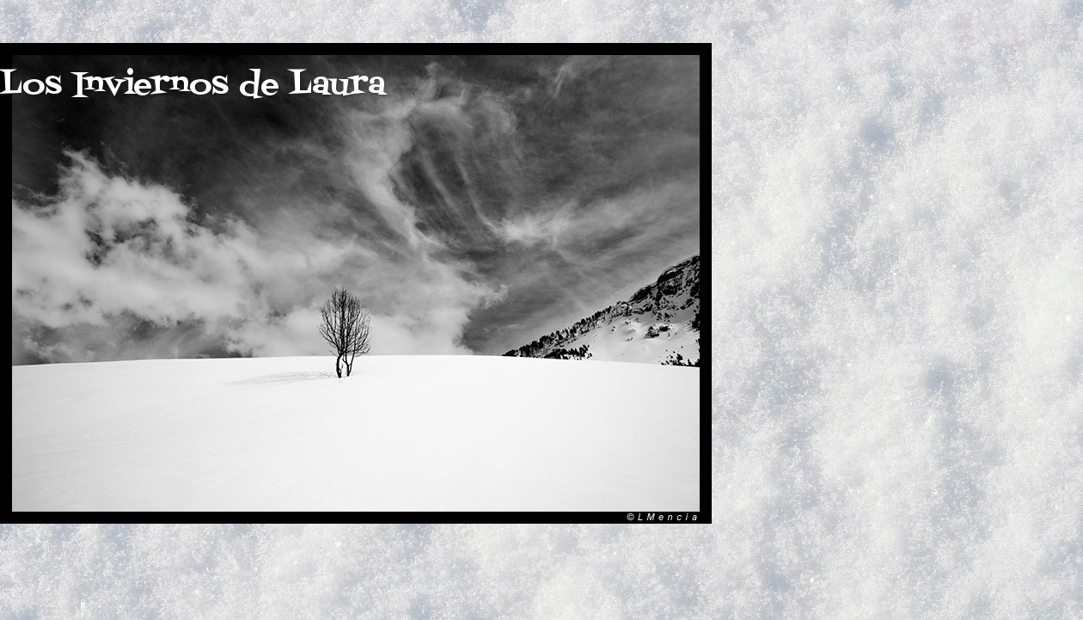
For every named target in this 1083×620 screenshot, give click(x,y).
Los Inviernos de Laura (193, 85)
